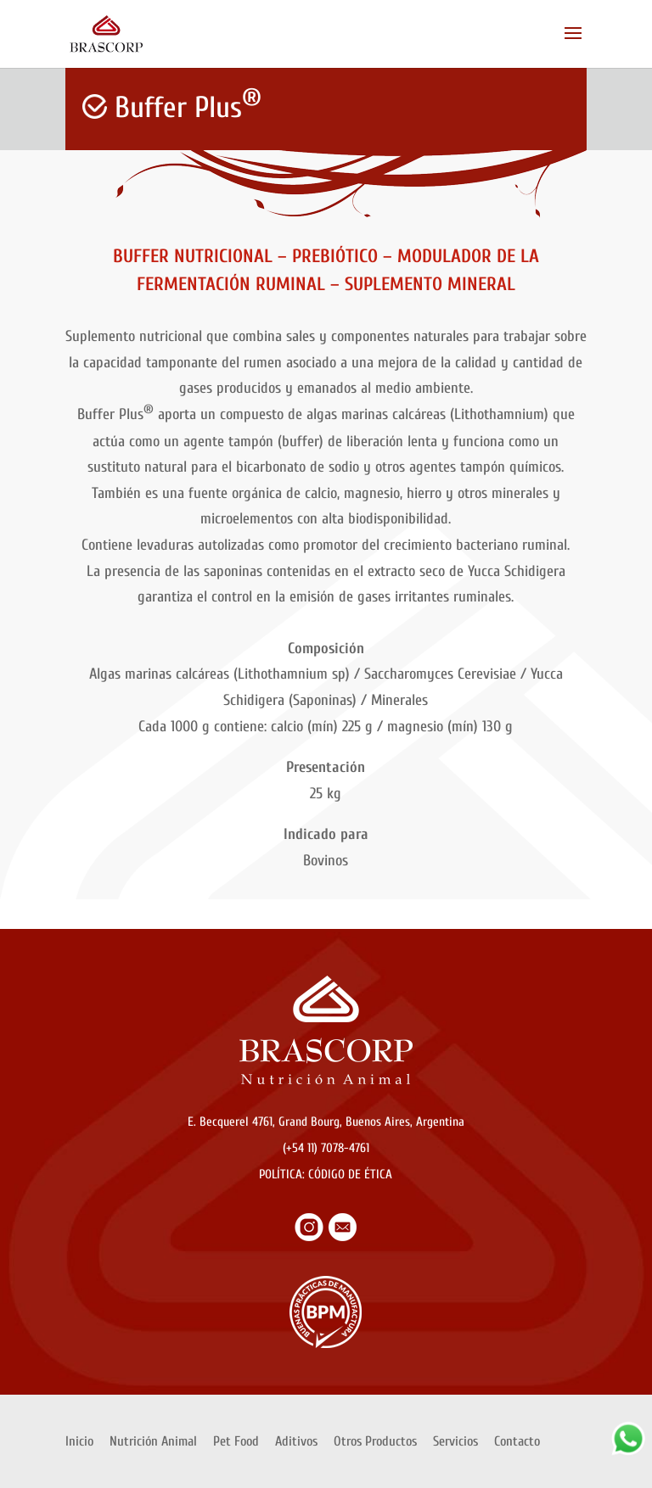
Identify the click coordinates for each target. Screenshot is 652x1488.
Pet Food (236, 1441)
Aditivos (296, 1441)
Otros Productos (375, 1441)
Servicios (455, 1441)
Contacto (517, 1441)
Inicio (79, 1441)
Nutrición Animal (153, 1441)
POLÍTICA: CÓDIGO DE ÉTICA (325, 1174)
